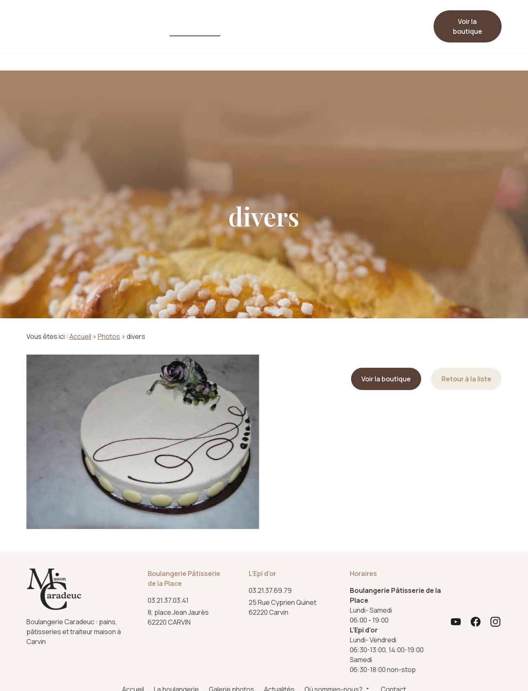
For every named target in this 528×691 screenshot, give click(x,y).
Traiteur (325, 61)
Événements (383, 61)
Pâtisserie (204, 61)
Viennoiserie (266, 61)
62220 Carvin (283, 607)
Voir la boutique (467, 26)
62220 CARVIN (179, 617)
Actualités (239, 23)
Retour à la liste (466, 378)
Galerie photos (184, 26)
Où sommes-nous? (290, 23)
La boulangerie (141, 26)
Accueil (105, 23)
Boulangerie (143, 61)
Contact (344, 23)
